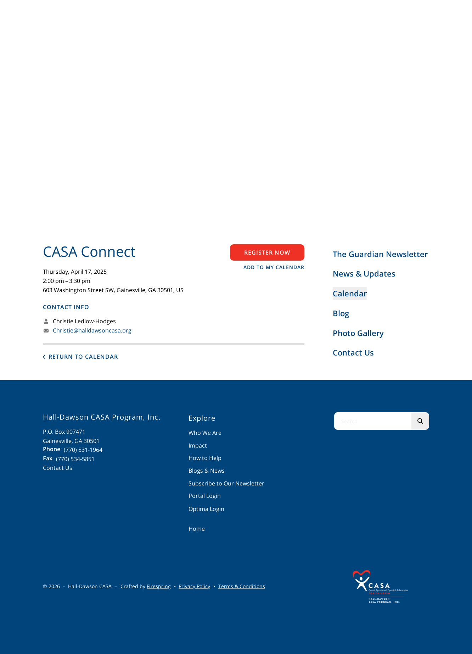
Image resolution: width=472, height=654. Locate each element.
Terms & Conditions (241, 586)
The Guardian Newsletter (380, 254)
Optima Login (206, 509)
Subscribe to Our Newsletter (226, 483)
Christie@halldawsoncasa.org (92, 330)
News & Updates (364, 273)
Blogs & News (207, 470)
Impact (198, 445)
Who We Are (205, 433)
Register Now (267, 252)
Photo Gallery (358, 333)
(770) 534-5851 (75, 459)
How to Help (205, 458)
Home (197, 529)
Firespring (159, 586)
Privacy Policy (194, 586)
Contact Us (353, 352)
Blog (341, 313)
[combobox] (372, 421)
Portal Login (205, 496)
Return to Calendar (83, 356)
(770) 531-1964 (83, 450)
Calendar (350, 293)
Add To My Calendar (273, 267)
